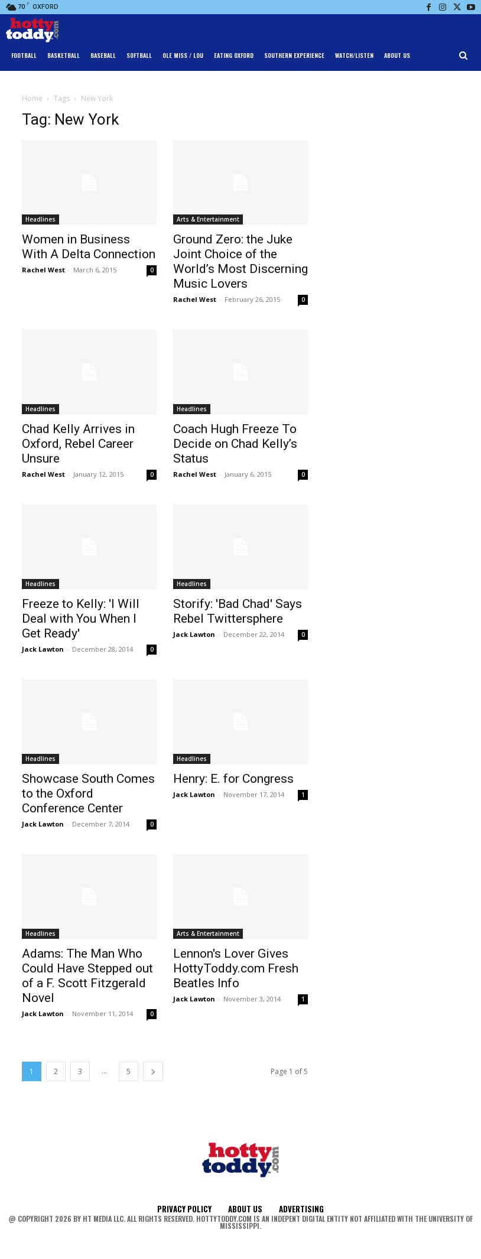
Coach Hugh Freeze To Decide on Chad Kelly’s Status (235, 444)
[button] (463, 56)
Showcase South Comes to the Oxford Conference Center (88, 793)
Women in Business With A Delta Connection (88, 246)
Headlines (40, 219)
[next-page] (153, 1071)
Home (32, 98)
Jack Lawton (43, 649)
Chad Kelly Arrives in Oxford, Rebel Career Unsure (78, 444)
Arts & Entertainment (208, 219)
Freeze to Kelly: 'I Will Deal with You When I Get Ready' (80, 618)
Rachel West (43, 269)
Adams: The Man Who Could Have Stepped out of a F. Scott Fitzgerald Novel (87, 975)
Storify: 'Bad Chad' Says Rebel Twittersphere (237, 611)
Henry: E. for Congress (233, 779)
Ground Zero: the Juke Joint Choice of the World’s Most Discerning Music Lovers (240, 261)
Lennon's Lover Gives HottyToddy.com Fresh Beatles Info (235, 968)
